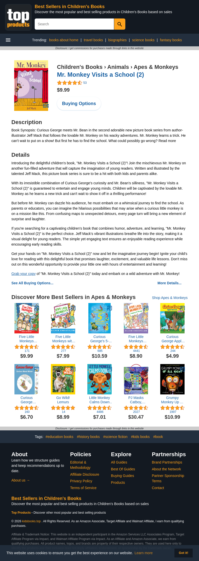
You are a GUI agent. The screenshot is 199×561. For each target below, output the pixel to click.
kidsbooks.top (31, 521)
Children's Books (80, 67)
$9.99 (63, 90)
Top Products (21, 512)
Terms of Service (83, 488)
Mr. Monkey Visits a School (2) (100, 74)
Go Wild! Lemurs (63, 400)
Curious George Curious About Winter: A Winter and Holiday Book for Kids (26, 400)
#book (158, 437)
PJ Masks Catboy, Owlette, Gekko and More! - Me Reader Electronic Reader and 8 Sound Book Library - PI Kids (136, 400)
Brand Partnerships (167, 462)
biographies (117, 40)
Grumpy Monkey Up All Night (172, 400)
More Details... (169, 283)
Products (118, 482)
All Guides (119, 462)
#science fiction (115, 437)
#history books (88, 437)
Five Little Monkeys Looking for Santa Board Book (26, 339)
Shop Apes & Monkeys (170, 298)
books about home (63, 40)
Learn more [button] (144, 553)
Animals (118, 67)
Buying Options (79, 103)
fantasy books (171, 40)
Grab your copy (23, 274)
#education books (59, 437)
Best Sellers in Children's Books (70, 6)
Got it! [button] (183, 553)
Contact (158, 488)
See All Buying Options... (32, 283)
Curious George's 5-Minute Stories (99, 339)
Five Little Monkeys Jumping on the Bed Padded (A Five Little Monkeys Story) (136, 339)
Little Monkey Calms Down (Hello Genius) (99, 400)
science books (143, 40)
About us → (20, 480)
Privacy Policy (81, 481)
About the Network (166, 469)
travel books (93, 40)
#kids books (140, 437)
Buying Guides (122, 476)
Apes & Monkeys (156, 67)
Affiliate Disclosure (84, 474)
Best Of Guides (123, 469)
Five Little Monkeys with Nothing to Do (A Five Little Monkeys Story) (63, 339)
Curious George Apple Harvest (172, 339)
